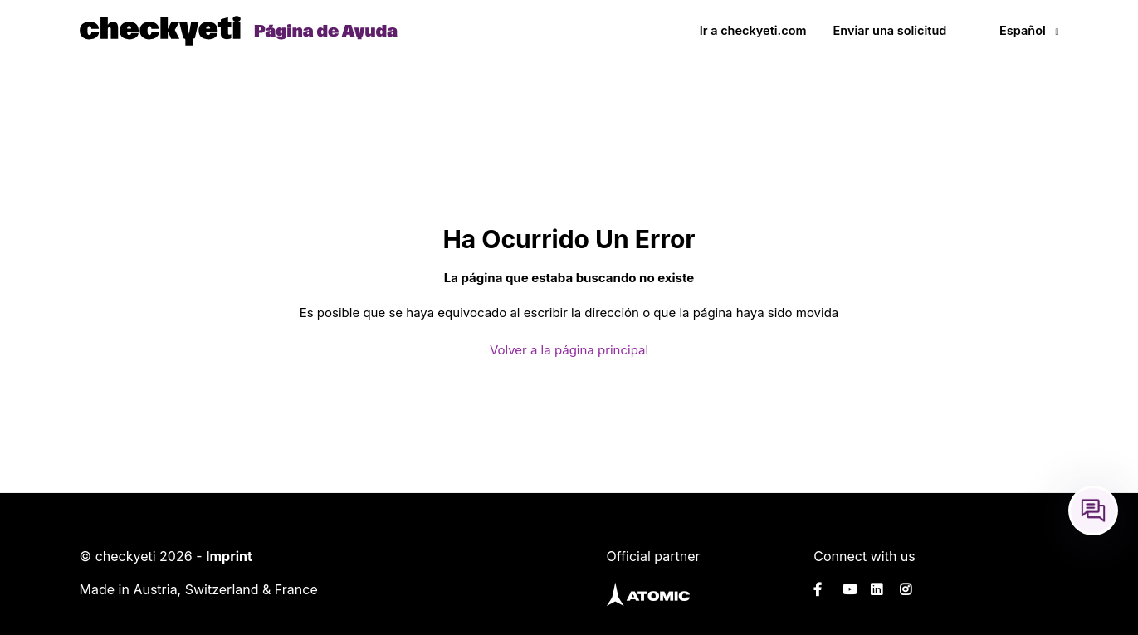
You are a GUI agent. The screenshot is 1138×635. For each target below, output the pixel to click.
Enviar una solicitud (890, 30)
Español (1022, 30)
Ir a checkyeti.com (753, 30)
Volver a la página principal (569, 350)
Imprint (229, 556)
